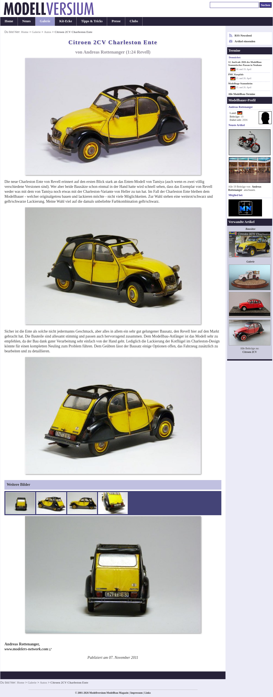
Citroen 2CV (250, 351)
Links (147, 693)
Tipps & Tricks (91, 21)
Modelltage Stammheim (240, 83)
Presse (116, 21)
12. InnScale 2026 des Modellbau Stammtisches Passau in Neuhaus (245, 63)
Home (9, 21)
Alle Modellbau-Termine (241, 94)
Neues (26, 21)
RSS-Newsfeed (243, 35)
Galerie (45, 21)
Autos (47, 32)
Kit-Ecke (65, 21)
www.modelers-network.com (26, 649)
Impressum (136, 693)
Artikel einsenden (245, 41)
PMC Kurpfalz (236, 74)
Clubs (134, 21)
